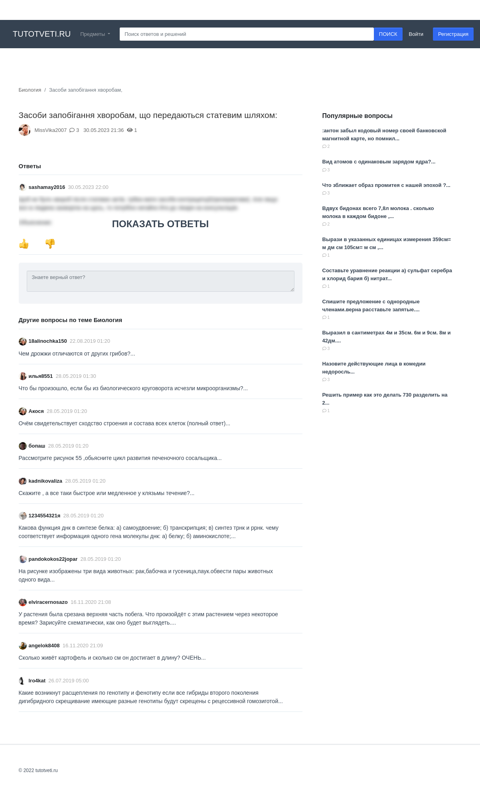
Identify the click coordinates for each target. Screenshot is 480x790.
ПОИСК (388, 34)
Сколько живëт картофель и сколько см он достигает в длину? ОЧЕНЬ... (112, 657)
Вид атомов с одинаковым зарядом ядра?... (379, 162)
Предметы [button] (93, 34)
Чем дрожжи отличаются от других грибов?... (77, 353)
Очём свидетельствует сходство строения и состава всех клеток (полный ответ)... (125, 423)
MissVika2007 (51, 130)
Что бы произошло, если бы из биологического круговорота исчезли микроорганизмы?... (133, 388)
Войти (416, 34)
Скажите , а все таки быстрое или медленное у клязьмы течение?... (107, 493)
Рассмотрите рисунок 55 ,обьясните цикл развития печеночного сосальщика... (120, 458)
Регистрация (453, 34)
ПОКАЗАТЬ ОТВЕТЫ (160, 223)
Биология (30, 90)
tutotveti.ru (42, 33)
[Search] (247, 34)
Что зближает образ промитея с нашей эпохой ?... (386, 185)
